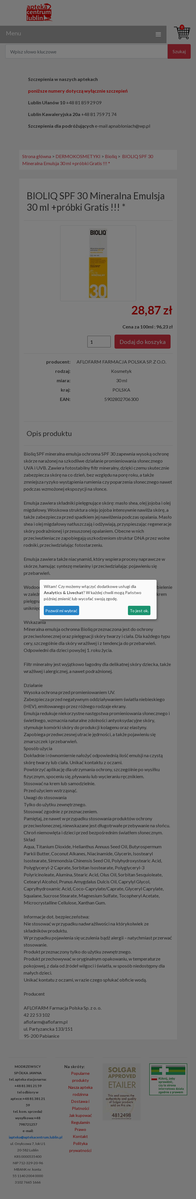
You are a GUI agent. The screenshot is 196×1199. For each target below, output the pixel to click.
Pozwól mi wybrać (61, 610)
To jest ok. (139, 610)
